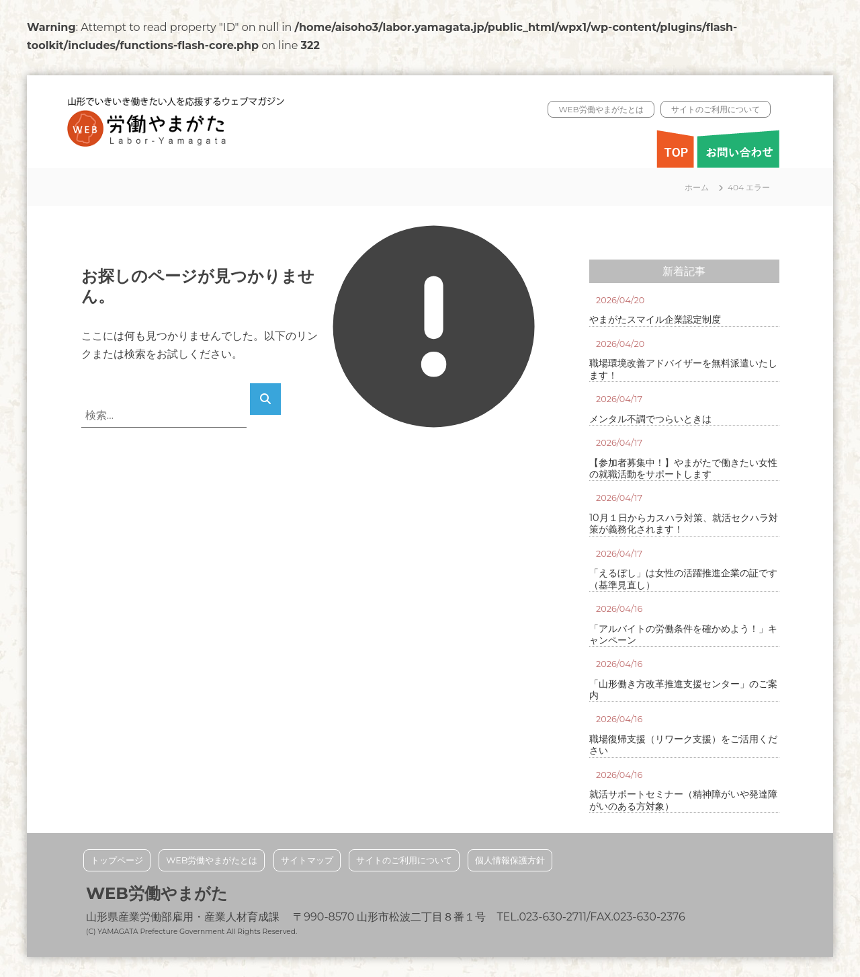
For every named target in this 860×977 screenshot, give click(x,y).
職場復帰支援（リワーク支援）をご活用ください (683, 745)
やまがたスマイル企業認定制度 (655, 319)
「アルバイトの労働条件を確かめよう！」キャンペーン (683, 634)
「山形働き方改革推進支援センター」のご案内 (683, 689)
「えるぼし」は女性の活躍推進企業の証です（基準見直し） (683, 579)
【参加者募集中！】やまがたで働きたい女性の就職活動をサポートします (683, 468)
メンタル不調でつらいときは (650, 419)
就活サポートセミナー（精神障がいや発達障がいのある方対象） (683, 800)
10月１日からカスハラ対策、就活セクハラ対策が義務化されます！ (683, 523)
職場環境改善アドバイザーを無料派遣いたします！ (683, 369)
